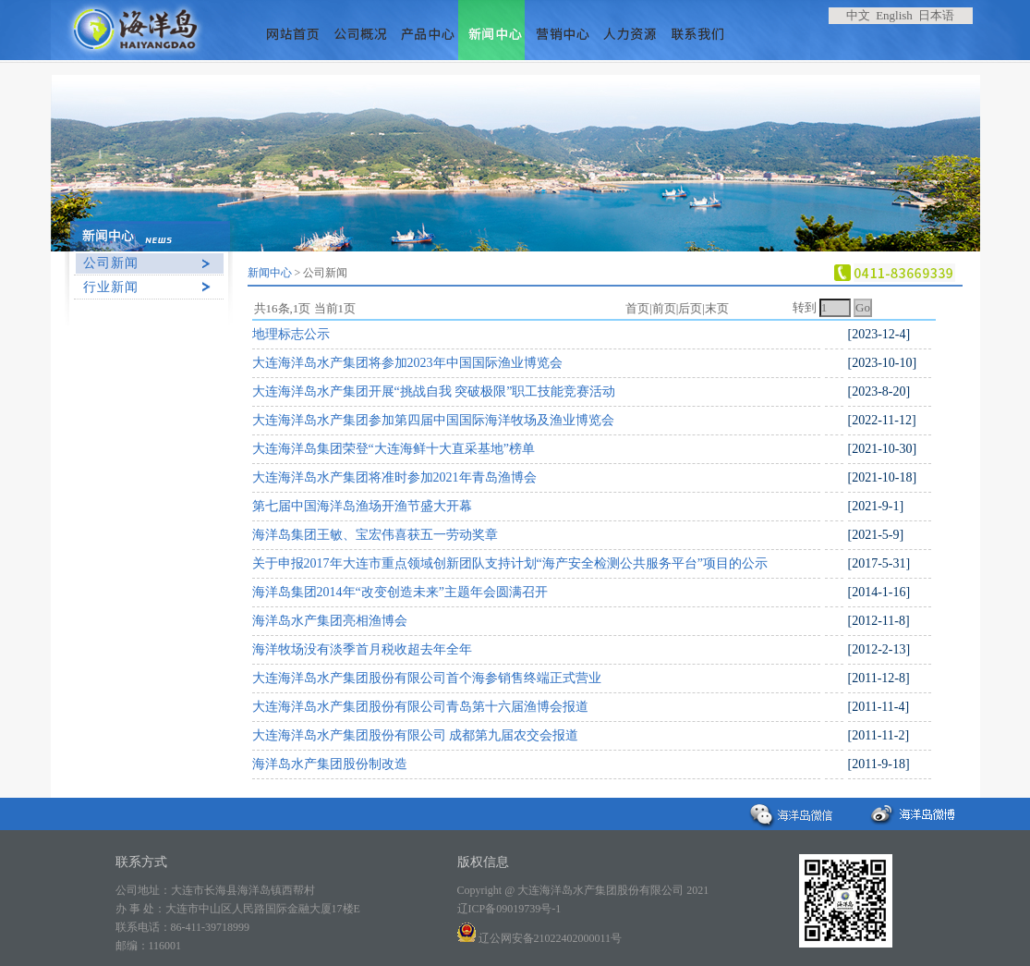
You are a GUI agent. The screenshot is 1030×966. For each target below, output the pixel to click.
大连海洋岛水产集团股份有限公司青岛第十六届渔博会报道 (420, 707)
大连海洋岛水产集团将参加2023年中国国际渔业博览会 (407, 363)
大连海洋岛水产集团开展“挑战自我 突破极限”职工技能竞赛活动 (434, 391)
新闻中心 (270, 272)
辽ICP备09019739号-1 (509, 908)
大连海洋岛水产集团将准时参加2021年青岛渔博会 (394, 477)
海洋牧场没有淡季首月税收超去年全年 (362, 649)
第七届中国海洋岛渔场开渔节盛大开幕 (362, 506)
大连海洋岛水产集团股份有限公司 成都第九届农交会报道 (415, 735)
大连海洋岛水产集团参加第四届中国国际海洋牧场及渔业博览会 (433, 420)
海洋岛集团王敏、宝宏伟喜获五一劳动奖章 (375, 535)
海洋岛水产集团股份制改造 (329, 764)
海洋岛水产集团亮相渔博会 (329, 621)
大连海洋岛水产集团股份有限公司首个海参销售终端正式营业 (426, 678)
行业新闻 (111, 287)
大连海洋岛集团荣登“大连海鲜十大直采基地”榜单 (393, 449)
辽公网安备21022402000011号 (540, 938)
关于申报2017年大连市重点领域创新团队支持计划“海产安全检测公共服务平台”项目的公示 (510, 563)
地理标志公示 (291, 334)
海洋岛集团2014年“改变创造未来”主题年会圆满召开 (400, 592)
